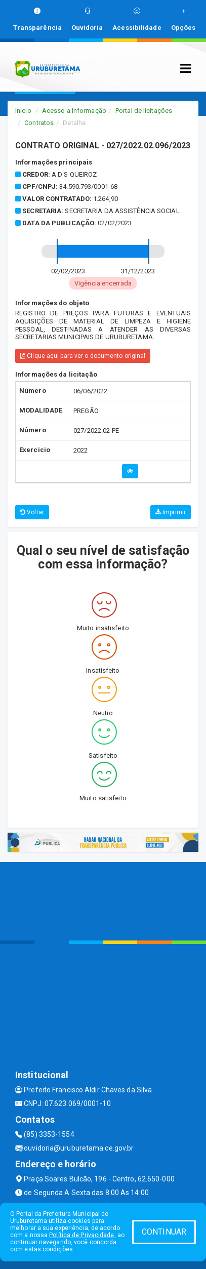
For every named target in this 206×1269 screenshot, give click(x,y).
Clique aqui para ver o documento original (82, 355)
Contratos (39, 123)
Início (23, 110)
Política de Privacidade (81, 1235)
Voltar (32, 512)
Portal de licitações (143, 110)
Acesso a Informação (74, 110)
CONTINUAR (164, 1232)
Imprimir (170, 512)
